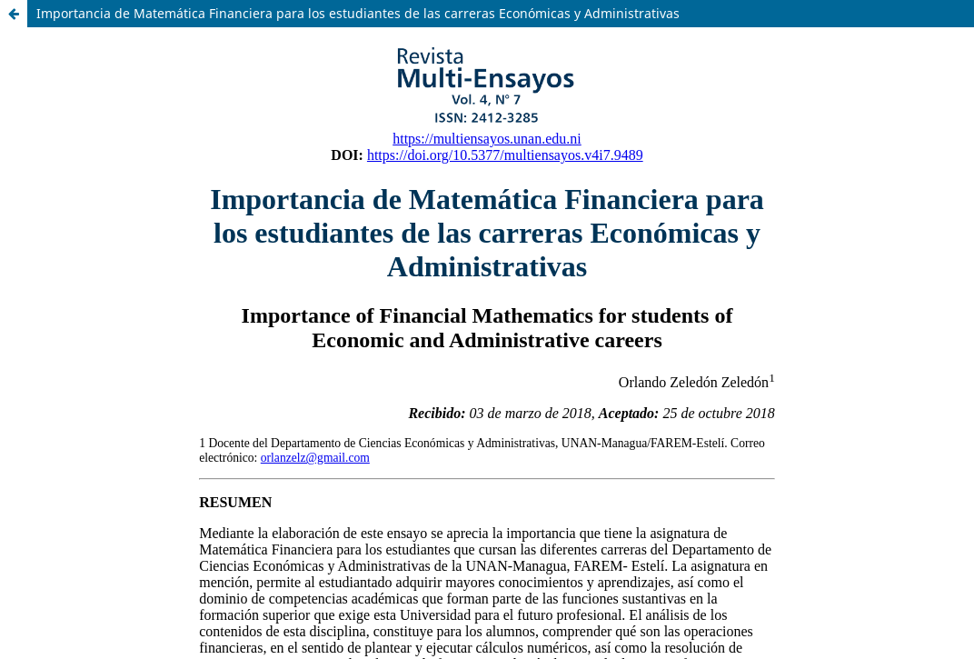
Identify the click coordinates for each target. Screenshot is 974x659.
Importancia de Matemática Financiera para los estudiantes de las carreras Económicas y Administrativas (358, 13)
